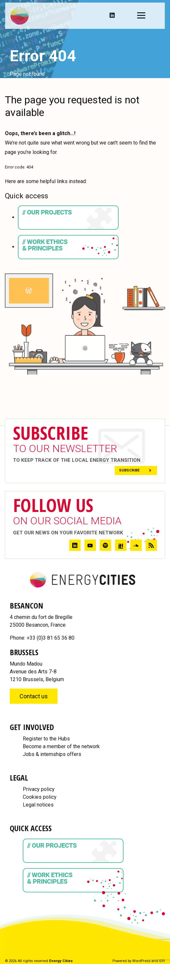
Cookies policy (40, 797)
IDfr (162, 961)
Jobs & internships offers (52, 754)
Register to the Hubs (46, 739)
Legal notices (38, 805)
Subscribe (129, 470)
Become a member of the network (61, 746)
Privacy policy (39, 789)
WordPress (141, 961)
